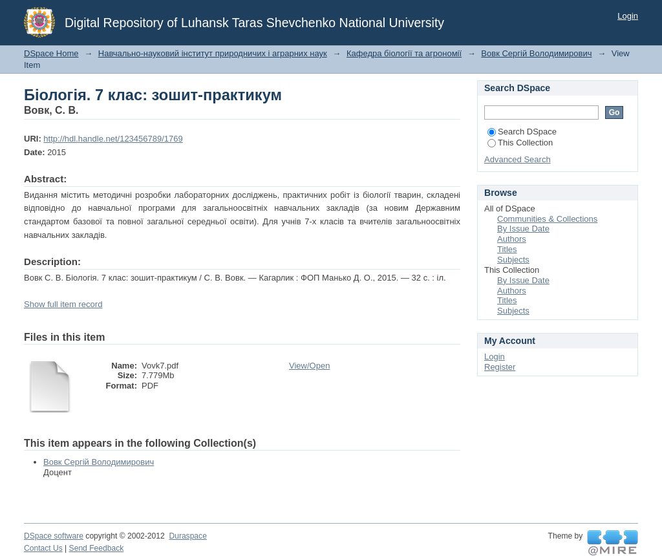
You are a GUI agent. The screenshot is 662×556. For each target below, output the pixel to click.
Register (499, 367)
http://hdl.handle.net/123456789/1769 (112, 139)
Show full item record (63, 304)
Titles (507, 249)
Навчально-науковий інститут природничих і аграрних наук (212, 53)
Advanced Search (517, 159)
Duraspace (187, 535)
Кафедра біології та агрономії (404, 53)
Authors (511, 239)
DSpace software (53, 535)
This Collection (520, 142)
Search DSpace (522, 131)
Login (627, 16)
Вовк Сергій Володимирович (536, 53)
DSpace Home (51, 53)
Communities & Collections (547, 219)
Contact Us (43, 548)
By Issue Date (523, 228)
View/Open (309, 365)
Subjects (513, 259)
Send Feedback (96, 548)
